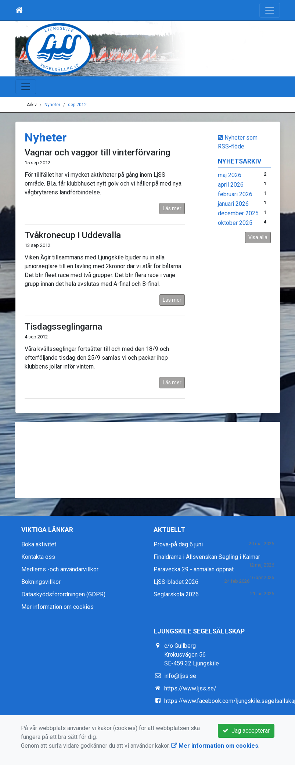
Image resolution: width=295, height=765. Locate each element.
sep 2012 (77, 104)
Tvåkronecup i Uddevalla (73, 235)
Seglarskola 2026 (176, 594)
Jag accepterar (246, 730)
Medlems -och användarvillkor (59, 569)
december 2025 (238, 213)
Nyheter (52, 104)
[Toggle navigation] (269, 10)
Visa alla (257, 237)
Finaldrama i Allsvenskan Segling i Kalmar (207, 556)
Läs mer (172, 208)
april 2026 (231, 184)
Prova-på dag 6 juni (178, 544)
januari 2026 (233, 203)
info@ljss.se (180, 675)
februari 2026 (235, 194)
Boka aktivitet (38, 544)
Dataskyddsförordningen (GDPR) (63, 594)
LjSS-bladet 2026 (176, 581)
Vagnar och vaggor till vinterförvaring (97, 152)
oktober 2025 (235, 222)
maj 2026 (229, 175)
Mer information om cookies (57, 606)
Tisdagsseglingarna (63, 327)
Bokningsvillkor (41, 581)
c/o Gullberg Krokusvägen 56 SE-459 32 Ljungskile (191, 654)
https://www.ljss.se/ (190, 688)
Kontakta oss (38, 556)
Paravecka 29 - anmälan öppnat (194, 569)
